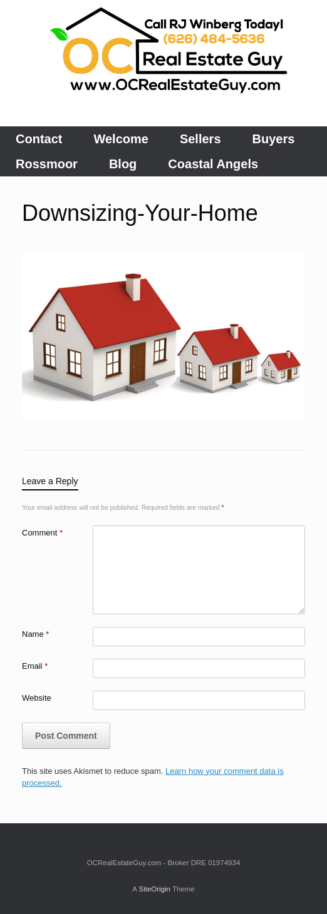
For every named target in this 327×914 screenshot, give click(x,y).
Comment (42, 532)
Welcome (120, 139)
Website (36, 698)
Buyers (273, 139)
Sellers (200, 139)
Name (35, 634)
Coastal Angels (213, 164)
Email (35, 666)
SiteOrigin (154, 889)
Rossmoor (47, 164)
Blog (123, 164)
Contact (39, 139)
